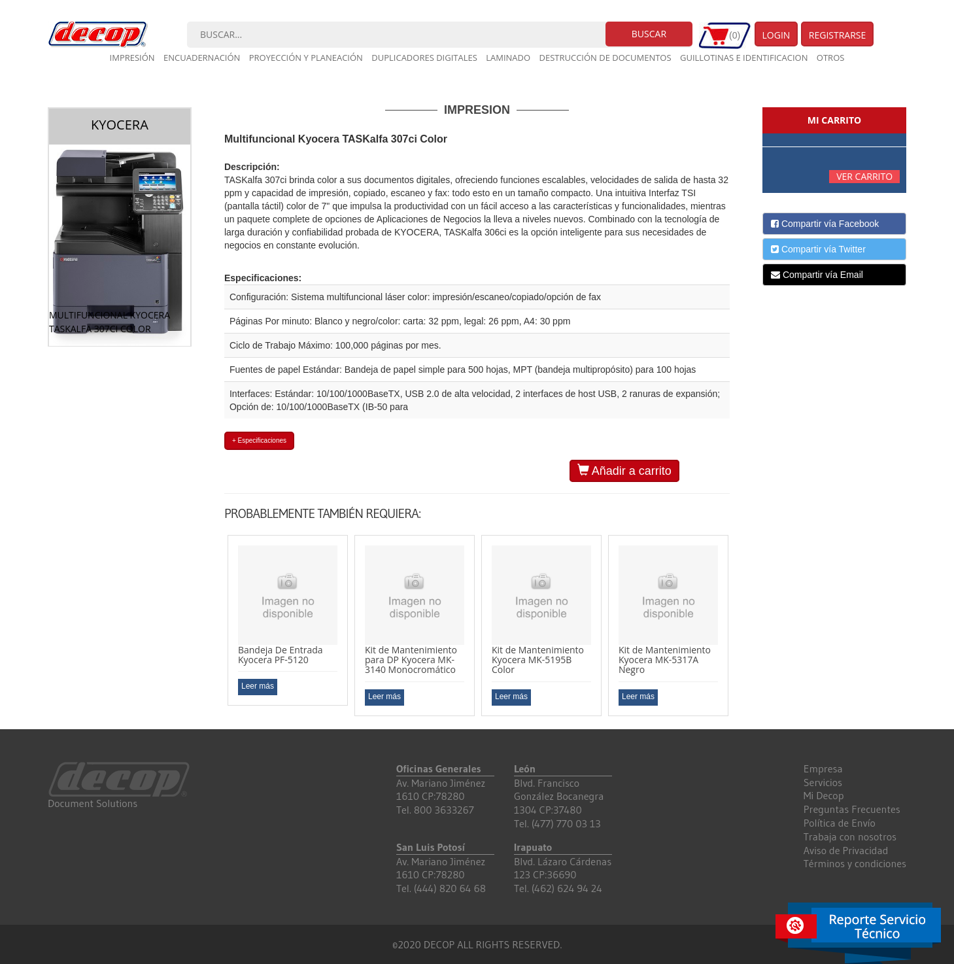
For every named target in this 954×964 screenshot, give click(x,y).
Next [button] (739, 625)
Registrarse (837, 35)
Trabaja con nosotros (850, 836)
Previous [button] (214, 625)
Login (776, 35)
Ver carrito (864, 176)
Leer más (257, 686)
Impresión (132, 57)
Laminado (508, 57)
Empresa (823, 768)
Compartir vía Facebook (825, 223)
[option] (288, 620)
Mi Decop (824, 795)
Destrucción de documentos (605, 57)
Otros (831, 57)
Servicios (823, 782)
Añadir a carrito (624, 470)
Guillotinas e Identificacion (744, 57)
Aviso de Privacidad (846, 850)
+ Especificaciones (259, 440)
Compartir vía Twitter (818, 249)
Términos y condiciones (855, 863)
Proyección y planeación (306, 57)
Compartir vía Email (817, 274)
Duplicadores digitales (424, 57)
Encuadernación (201, 57)
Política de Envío (840, 822)
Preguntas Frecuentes (852, 809)
